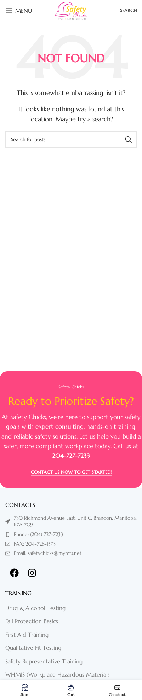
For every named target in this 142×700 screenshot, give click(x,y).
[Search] (71, 139)
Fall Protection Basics (31, 621)
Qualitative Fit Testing (33, 647)
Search (128, 11)
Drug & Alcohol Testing (35, 607)
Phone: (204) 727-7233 (38, 534)
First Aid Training (27, 634)
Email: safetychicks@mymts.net (47, 553)
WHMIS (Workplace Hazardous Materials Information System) (57, 678)
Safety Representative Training (44, 661)
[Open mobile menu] (18, 11)
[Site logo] (71, 10)
